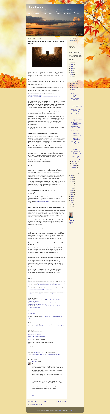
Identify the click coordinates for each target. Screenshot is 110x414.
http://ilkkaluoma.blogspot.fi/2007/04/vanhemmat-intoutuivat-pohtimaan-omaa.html (45, 96)
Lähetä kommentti (34, 395)
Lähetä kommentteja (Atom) (37, 404)
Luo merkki (76, 40)
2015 (71, 175)
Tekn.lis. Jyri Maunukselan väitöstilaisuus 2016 (76, 138)
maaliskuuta (74, 169)
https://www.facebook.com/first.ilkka (36, 336)
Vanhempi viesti (61, 401)
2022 (71, 68)
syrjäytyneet (47, 355)
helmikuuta (74, 171)
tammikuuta (74, 173)
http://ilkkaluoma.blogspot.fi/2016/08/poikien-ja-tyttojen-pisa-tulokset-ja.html (40, 289)
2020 (71, 72)
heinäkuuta (74, 161)
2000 (71, 200)
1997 (71, 204)
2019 (71, 74)
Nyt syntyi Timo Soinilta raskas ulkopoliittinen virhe (76, 119)
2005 (71, 194)
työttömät (60, 355)
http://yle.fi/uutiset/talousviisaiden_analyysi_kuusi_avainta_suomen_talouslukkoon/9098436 (50, 325)
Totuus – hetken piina (76, 91)
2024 (71, 64)
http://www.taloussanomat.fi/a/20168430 (35, 95)
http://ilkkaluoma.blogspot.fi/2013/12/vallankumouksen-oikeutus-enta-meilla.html (50, 308)
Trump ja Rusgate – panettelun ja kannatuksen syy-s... (76, 157)
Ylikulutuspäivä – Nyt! (76, 135)
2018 (71, 76)
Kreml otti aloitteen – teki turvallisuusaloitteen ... (76, 153)
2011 (71, 183)
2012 (71, 181)
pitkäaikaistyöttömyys (33, 355)
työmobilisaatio (54, 355)
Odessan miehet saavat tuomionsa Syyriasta (75, 148)
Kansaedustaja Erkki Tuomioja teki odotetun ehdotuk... (76, 115)
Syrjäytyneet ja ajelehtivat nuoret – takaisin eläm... (76, 123)
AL (28, 339)
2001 (71, 198)
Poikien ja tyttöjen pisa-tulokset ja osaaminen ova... (76, 132)
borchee (59, 410)
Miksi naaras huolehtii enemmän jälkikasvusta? (76, 110)
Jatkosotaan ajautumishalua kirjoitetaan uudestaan (75, 143)
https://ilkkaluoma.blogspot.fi (34, 334)
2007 (71, 190)
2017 (71, 78)
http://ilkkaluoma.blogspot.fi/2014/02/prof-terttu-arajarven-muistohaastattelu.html (41, 293)
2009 (71, 186)
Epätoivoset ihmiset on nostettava (42, 201)
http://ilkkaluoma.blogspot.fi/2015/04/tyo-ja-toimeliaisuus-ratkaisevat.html (48, 315)
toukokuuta (74, 165)
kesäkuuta (74, 163)
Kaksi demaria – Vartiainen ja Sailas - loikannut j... (76, 127)
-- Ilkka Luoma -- (36, 6)
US (30, 339)
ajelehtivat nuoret (43, 354)
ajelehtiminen (36, 354)
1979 (71, 206)
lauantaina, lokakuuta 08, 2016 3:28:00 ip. (41, 392)
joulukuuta (74, 81)
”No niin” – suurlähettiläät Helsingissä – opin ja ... (76, 105)
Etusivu (46, 401)
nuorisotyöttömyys (56, 354)
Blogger (70, 410)
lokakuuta (74, 85)
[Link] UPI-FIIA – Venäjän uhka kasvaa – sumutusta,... (75, 94)
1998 (71, 202)
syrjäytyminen (41, 355)
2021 (71, 70)
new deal (50, 354)
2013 (71, 179)
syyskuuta (74, 87)
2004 (71, 196)
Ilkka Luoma (34, 361)
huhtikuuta (74, 167)
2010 (71, 185)
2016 (71, 80)
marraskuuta (74, 83)
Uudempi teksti (32, 401)
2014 (71, 177)
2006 (71, 192)
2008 (71, 188)
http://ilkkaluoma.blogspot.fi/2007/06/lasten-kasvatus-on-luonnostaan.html (49, 284)
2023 (71, 66)
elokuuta (74, 89)
